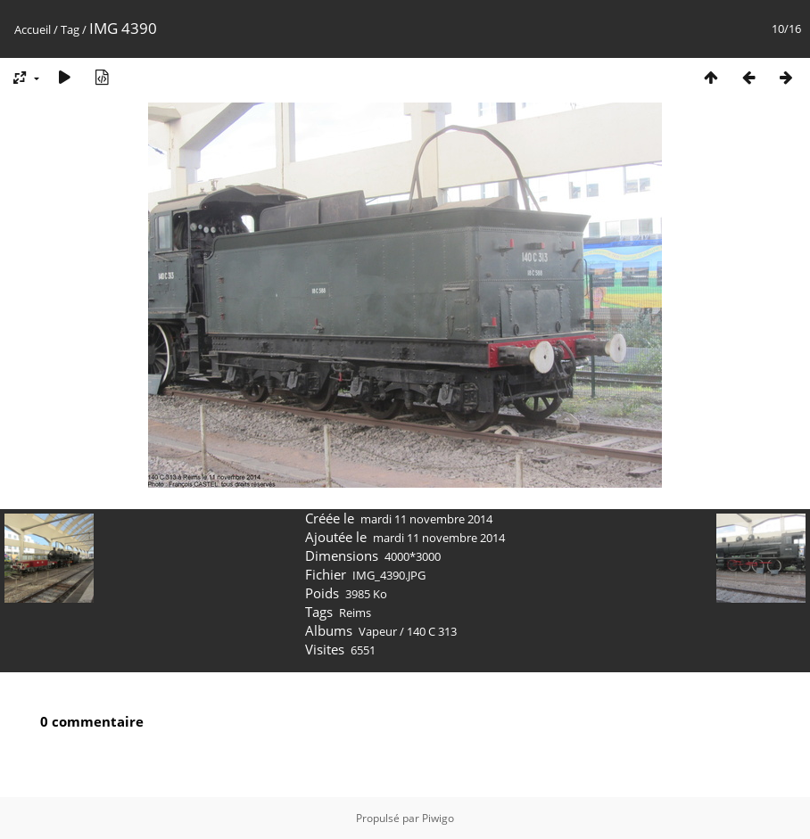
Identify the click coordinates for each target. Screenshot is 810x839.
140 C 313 (432, 631)
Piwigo (438, 818)
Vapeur (378, 631)
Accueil (32, 29)
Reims (355, 613)
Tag (70, 29)
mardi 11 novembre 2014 (426, 519)
